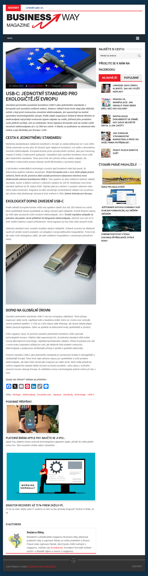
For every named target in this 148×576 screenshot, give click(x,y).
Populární (131, 78)
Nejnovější (109, 78)
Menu (9, 38)
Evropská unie (44, 394)
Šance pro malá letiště (112, 186)
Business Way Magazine (41, 566)
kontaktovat (57, 547)
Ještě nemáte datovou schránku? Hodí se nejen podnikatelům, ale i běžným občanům (120, 210)
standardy (68, 394)
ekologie (17, 394)
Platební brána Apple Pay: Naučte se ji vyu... (35, 438)
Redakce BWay (35, 86)
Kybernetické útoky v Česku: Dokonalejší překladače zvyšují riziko (117, 237)
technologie (80, 394)
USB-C (91, 394)
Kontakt (137, 566)
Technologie (68, 86)
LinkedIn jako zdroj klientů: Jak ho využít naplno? (126, 88)
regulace (57, 394)
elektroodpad (29, 394)
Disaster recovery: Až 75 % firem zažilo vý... (35, 505)
